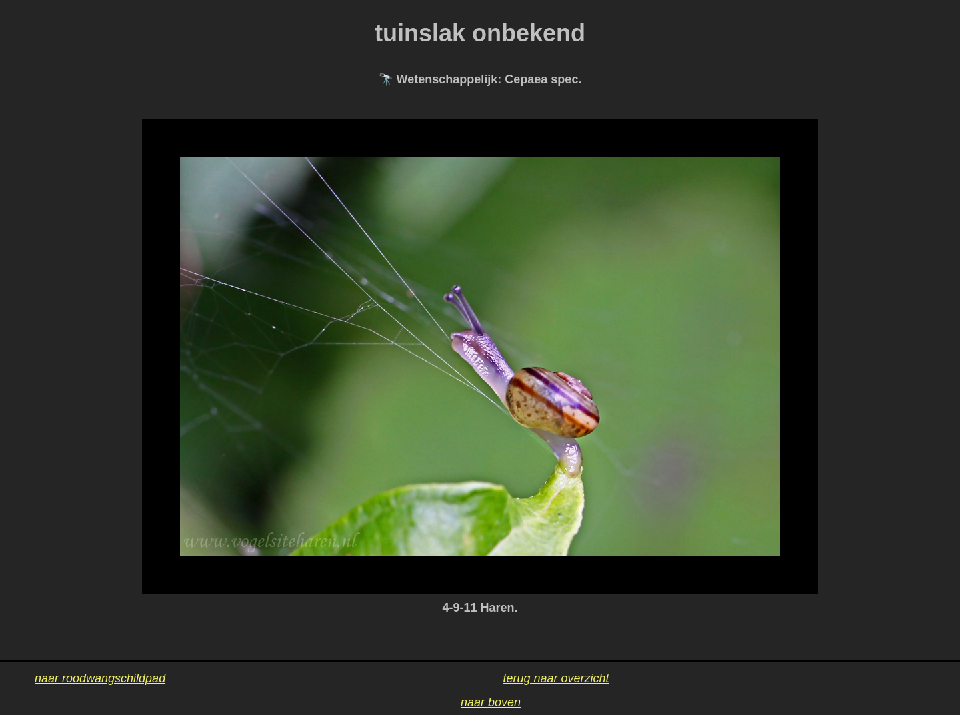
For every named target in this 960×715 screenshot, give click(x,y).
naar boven (491, 702)
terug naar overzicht (556, 678)
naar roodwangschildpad (100, 678)
